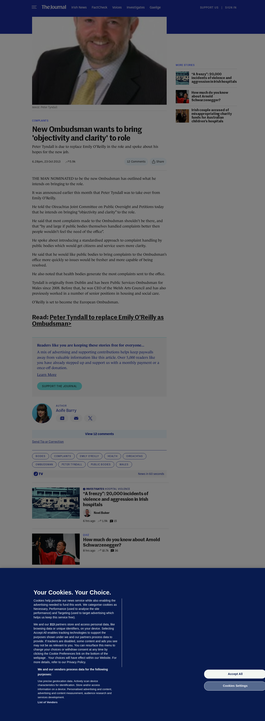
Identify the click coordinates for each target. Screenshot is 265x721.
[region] (132, 644)
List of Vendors (48, 702)
